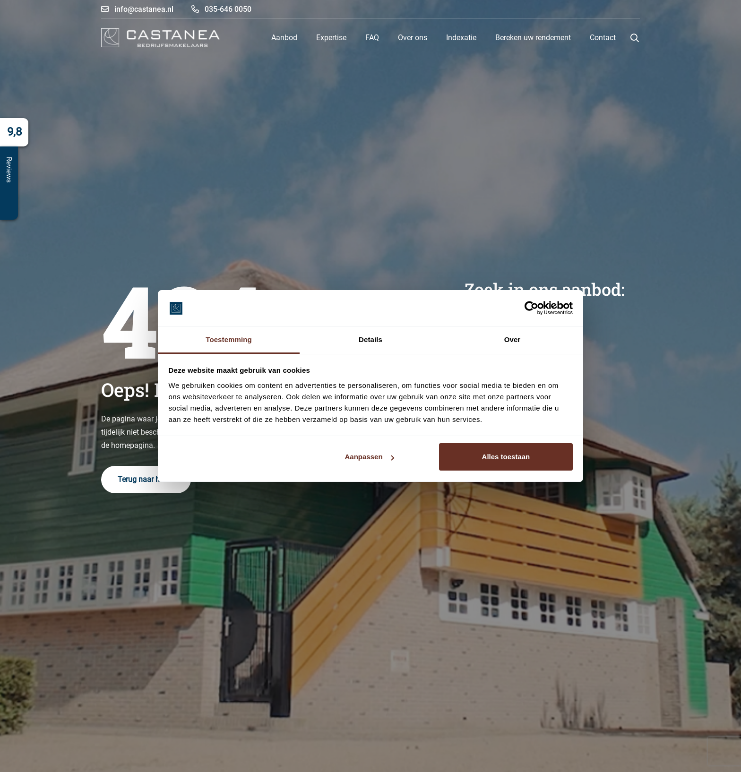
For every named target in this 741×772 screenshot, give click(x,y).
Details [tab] (370, 339)
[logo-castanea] (160, 37)
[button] (634, 38)
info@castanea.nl (137, 9)
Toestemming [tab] (229, 339)
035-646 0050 (221, 9)
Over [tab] (512, 339)
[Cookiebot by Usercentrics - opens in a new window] (531, 308)
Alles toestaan (506, 457)
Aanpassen (369, 457)
